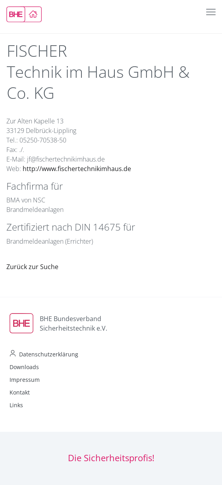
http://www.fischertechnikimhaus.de (77, 168)
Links (16, 405)
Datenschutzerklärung (48, 354)
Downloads (24, 367)
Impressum (25, 379)
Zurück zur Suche (32, 266)
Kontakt (20, 392)
